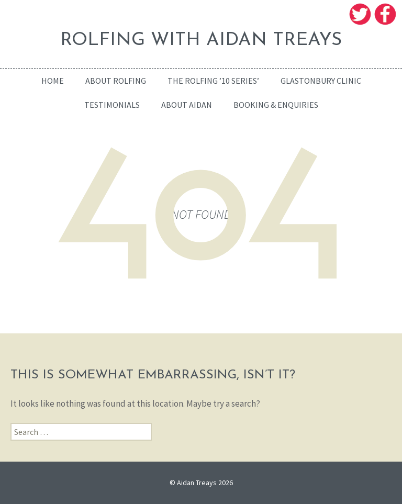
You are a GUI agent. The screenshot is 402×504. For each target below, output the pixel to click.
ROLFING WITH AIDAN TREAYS (201, 40)
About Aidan (186, 104)
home (52, 80)
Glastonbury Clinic (321, 80)
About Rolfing (115, 80)
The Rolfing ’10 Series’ (213, 80)
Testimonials (112, 104)
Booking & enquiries (275, 104)
